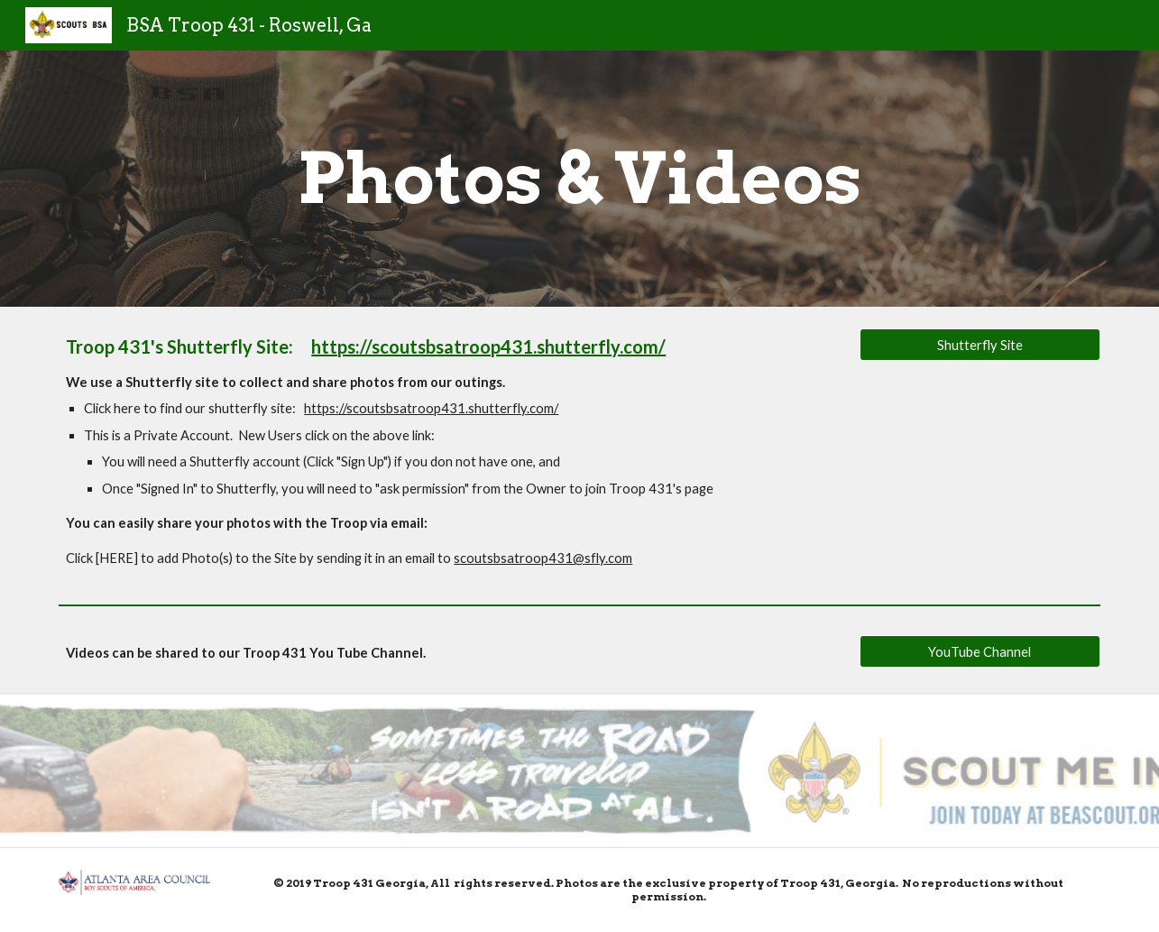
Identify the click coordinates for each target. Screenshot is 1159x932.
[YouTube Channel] (979, 651)
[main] (580, 179)
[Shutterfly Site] (979, 344)
